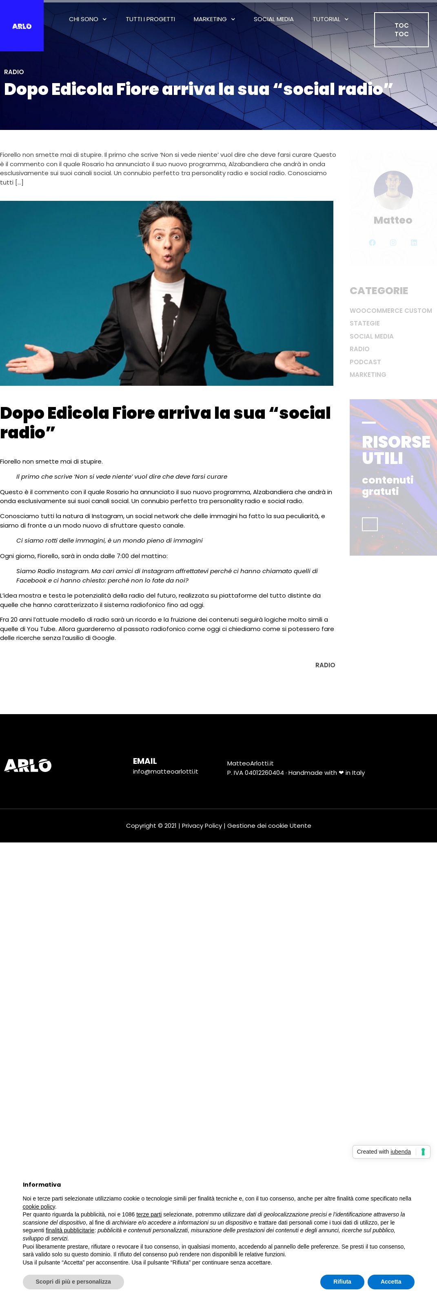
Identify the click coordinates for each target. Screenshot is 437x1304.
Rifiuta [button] (342, 1281)
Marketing (214, 19)
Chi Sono (88, 19)
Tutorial (331, 19)
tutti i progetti (150, 19)
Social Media (274, 19)
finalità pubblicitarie (70, 1230)
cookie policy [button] (39, 1206)
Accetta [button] (391, 1281)
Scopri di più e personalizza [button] (73, 1281)
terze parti (149, 1214)
